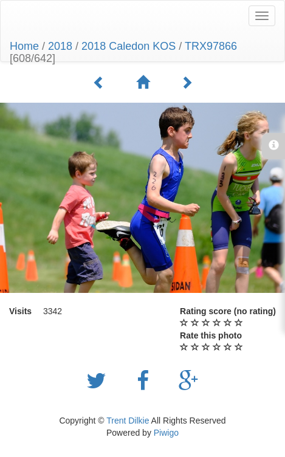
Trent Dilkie (127, 420)
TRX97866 (211, 46)
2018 (60, 46)
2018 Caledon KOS (128, 46)
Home (24, 46)
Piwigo (166, 433)
